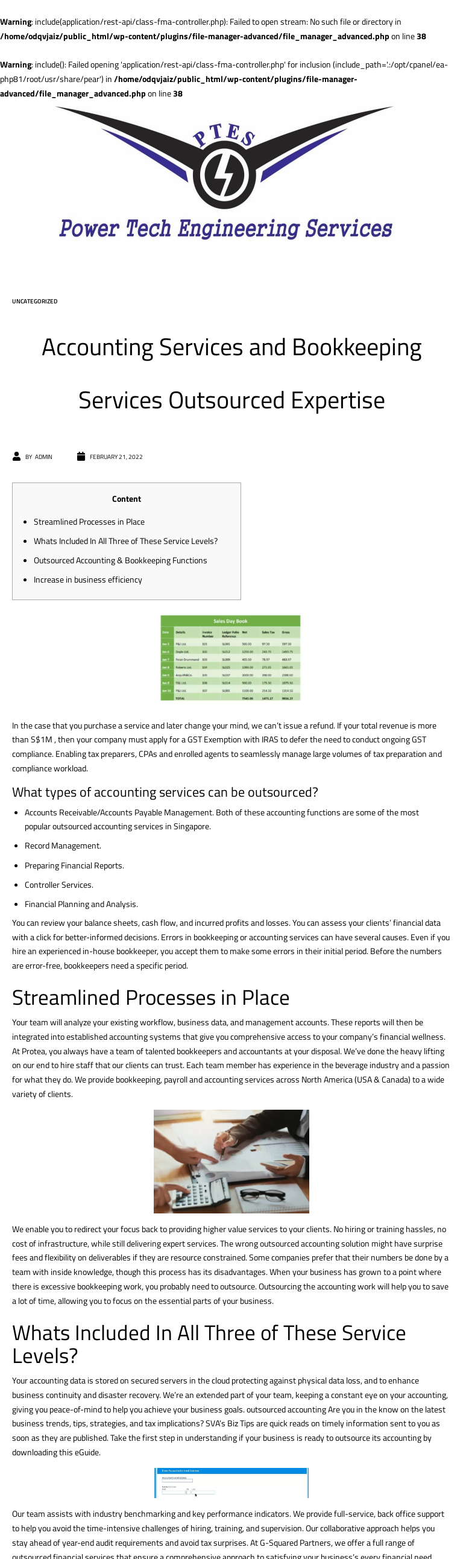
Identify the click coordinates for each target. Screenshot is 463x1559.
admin (43, 456)
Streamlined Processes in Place (89, 521)
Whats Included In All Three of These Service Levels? (126, 540)
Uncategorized (34, 301)
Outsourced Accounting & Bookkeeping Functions (120, 560)
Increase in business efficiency (88, 579)
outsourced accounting (286, 1409)
